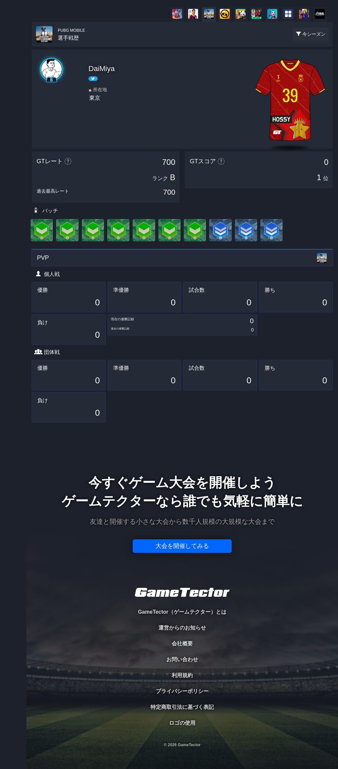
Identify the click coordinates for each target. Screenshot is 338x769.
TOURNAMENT (13, 46)
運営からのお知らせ (182, 628)
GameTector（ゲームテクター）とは (182, 612)
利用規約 (182, 675)
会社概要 (182, 643)
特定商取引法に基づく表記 (182, 707)
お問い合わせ (182, 659)
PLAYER (13, 73)
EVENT (13, 155)
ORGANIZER (13, 100)
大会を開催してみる (182, 546)
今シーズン (313, 34)
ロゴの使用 (182, 723)
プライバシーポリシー (182, 691)
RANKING (13, 128)
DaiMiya (101, 68)
